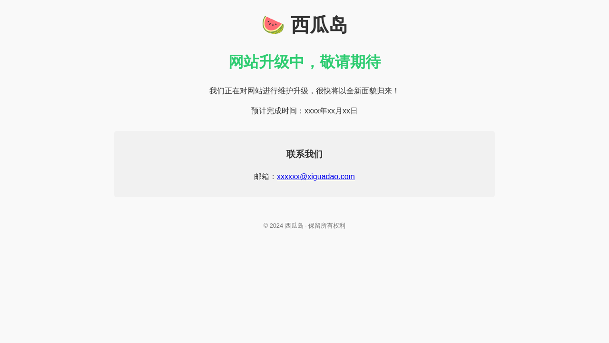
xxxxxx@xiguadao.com (316, 176)
